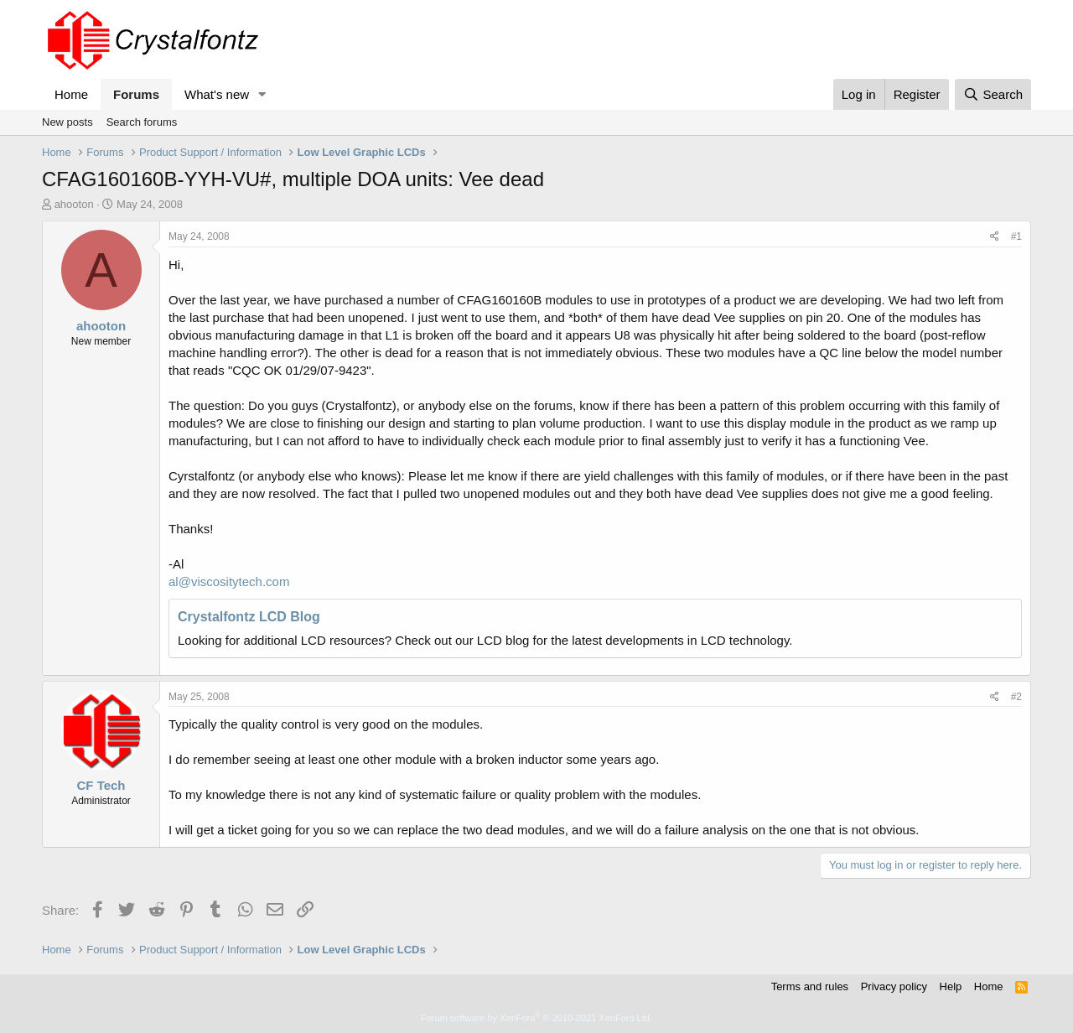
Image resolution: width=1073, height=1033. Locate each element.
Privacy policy (894, 986)
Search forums (142, 122)
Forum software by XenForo (536, 1018)
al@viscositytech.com (228, 581)
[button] (262, 94)
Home (71, 94)
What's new (216, 94)
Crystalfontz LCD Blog (249, 617)
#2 (1016, 697)
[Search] (993, 94)
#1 (1016, 236)
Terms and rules (809, 986)
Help (951, 986)
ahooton (74, 204)
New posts (67, 122)
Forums (136, 94)
